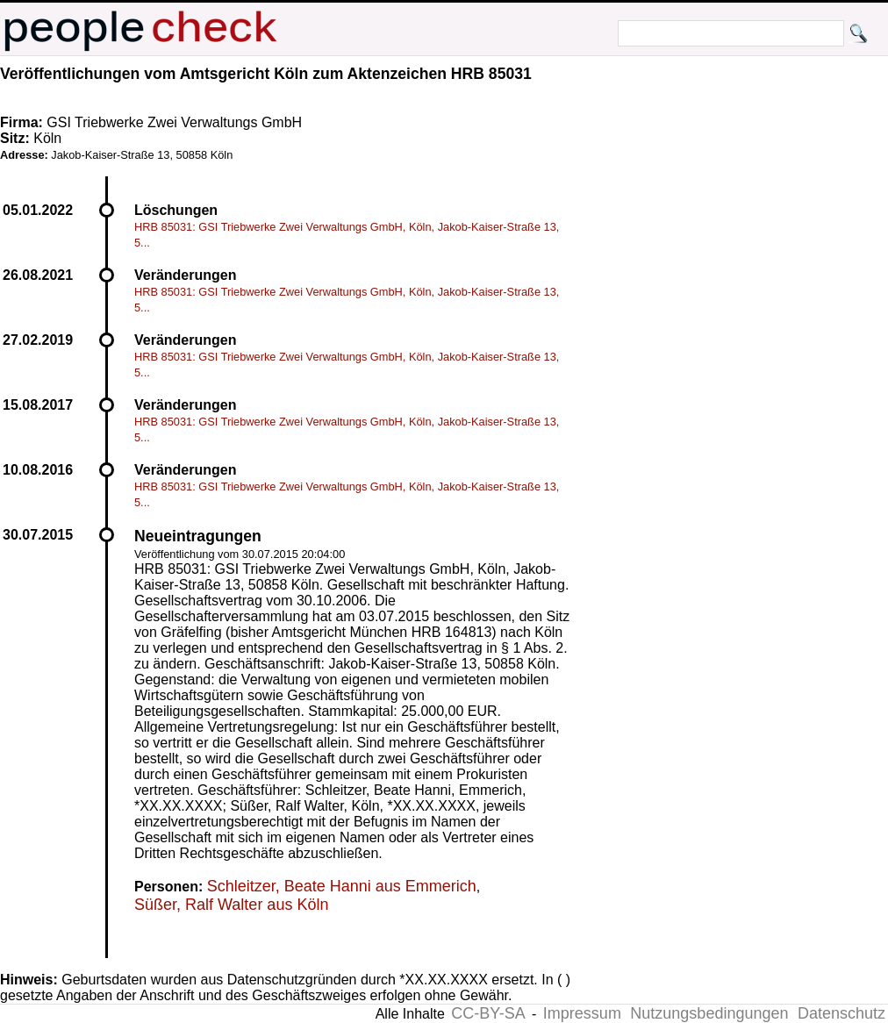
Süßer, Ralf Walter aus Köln (231, 904)
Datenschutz (841, 1013)
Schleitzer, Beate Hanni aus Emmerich (341, 886)
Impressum (582, 1013)
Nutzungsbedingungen (709, 1013)
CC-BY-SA (488, 1013)
